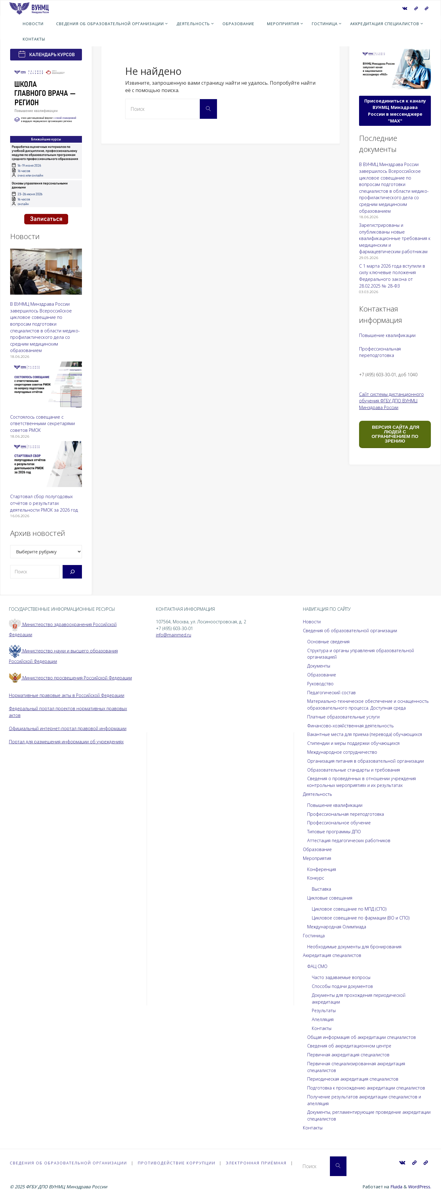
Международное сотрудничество (342, 752)
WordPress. (419, 1187)
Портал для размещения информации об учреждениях (67, 742)
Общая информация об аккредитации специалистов (362, 1037)
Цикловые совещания (330, 898)
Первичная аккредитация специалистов (349, 1055)
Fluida (395, 1187)
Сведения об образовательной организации (350, 630)
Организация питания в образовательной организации (365, 761)
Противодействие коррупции (178, 1163)
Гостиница (314, 936)
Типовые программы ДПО (334, 831)
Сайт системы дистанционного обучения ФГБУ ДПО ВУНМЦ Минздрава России (391, 400)
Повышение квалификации (387, 335)
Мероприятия (317, 858)
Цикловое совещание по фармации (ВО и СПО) (361, 918)
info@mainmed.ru (174, 635)
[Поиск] (72, 572)
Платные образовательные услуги (344, 717)
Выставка (321, 889)
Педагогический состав (332, 692)
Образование (321, 675)
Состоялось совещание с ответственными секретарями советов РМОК (42, 423)
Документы (319, 666)
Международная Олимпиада (336, 927)
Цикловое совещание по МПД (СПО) (350, 909)
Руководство (320, 684)
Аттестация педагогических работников (349, 840)
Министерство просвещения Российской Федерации (71, 678)
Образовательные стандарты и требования (354, 770)
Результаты (324, 1010)
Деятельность (318, 794)
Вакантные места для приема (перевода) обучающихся (365, 734)
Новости (312, 622)
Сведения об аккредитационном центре (350, 1046)
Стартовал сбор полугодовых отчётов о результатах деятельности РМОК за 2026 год (44, 503)
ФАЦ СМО (317, 966)
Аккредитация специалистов (332, 955)
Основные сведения (328, 642)
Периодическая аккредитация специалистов (353, 1079)
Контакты (322, 1028)
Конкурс (315, 878)
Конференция (322, 869)
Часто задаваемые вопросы (341, 977)
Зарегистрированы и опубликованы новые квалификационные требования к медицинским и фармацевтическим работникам (395, 238)
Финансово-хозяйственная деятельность (351, 726)
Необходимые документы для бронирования (355, 947)
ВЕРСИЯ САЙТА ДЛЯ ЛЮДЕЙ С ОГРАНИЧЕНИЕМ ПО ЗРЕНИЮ (395, 433)
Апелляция (323, 1019)
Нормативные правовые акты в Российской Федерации (67, 695)
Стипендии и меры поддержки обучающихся (354, 743)
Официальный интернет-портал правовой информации (68, 728)
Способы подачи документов (342, 986)
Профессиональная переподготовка (346, 814)
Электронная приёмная (259, 1163)
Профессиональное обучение (339, 823)
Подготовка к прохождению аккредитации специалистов (367, 1088)
